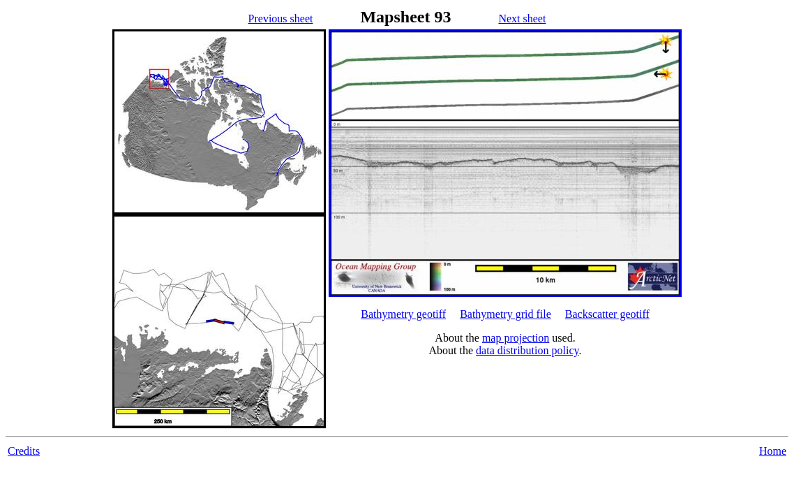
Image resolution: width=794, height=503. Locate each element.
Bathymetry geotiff (403, 314)
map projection (515, 338)
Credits (24, 451)
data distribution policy (527, 350)
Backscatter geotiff (607, 314)
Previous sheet (280, 18)
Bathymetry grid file (505, 314)
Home (772, 451)
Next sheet (522, 18)
